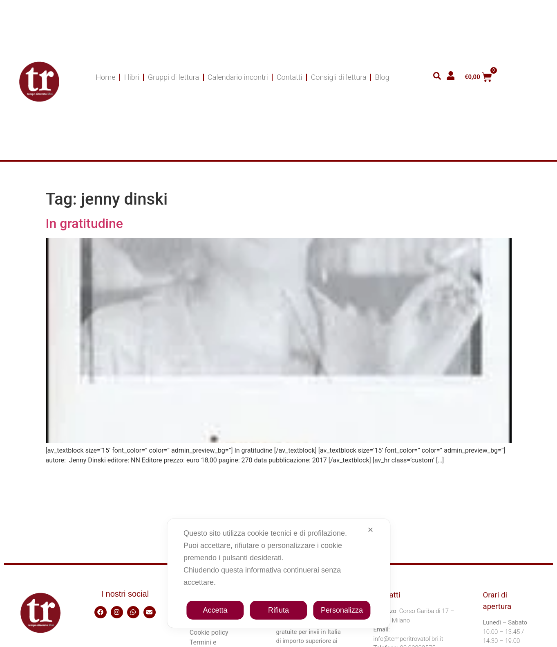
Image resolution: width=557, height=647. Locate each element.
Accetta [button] (215, 610)
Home (105, 77)
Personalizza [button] (342, 610)
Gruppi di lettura (173, 77)
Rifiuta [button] (278, 610)
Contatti (289, 77)
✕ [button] (370, 530)
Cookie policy (209, 632)
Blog (382, 77)
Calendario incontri (238, 77)
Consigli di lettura (339, 77)
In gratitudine (84, 223)
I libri (131, 77)
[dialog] (278, 573)
